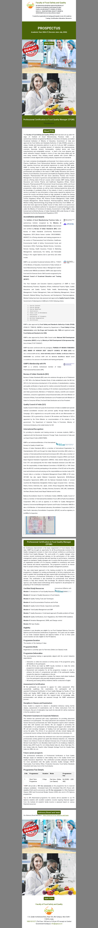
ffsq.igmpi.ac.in (49, 123)
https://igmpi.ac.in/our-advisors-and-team (56, 815)
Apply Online (49, 43)
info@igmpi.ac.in (56, 924)
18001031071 (31, 921)
